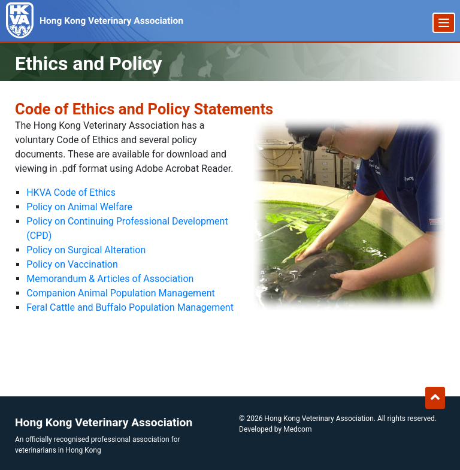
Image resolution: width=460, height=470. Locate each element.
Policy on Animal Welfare (79, 207)
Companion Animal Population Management (120, 293)
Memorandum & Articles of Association (109, 278)
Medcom (297, 429)
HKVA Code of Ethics (71, 192)
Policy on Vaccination (72, 264)
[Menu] (443, 23)
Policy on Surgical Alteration (86, 250)
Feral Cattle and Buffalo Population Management (130, 307)
